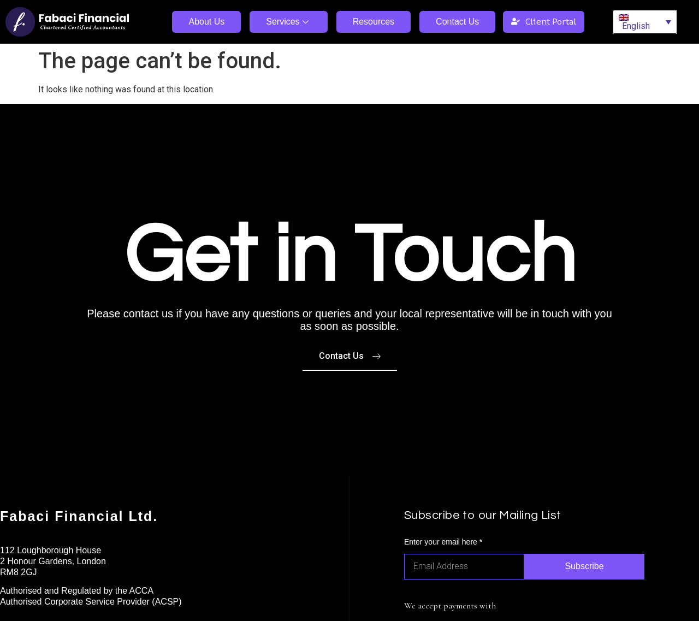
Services (288, 21)
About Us (206, 21)
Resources (373, 21)
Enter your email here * (443, 542)
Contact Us (457, 21)
